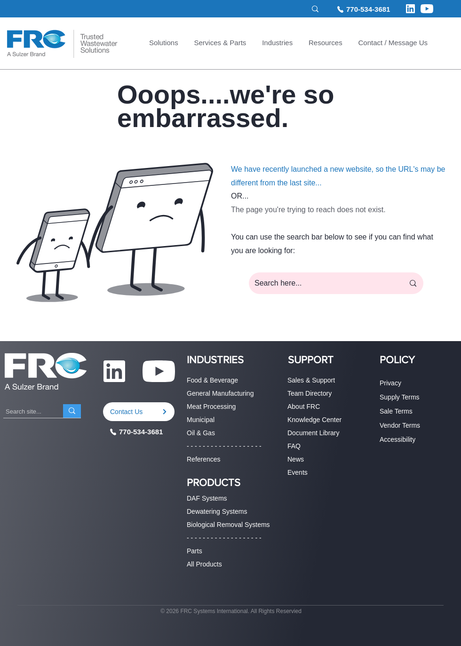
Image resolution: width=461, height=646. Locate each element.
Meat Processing (211, 406)
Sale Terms (396, 411)
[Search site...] (264, 9)
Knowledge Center (314, 419)
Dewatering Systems (217, 511)
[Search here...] (322, 283)
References (204, 459)
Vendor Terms (400, 425)
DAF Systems (207, 498)
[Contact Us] (139, 411)
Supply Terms (400, 397)
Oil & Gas (201, 433)
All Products (204, 564)
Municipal (201, 419)
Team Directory (309, 393)
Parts (194, 551)
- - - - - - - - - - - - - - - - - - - (224, 446)
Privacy (390, 383)
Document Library (313, 433)
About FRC (303, 406)
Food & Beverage (212, 380)
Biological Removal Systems (228, 524)
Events (297, 472)
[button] (163, 44)
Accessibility (397, 439)
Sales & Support (311, 380)
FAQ (294, 446)
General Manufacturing (220, 393)
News (295, 459)
